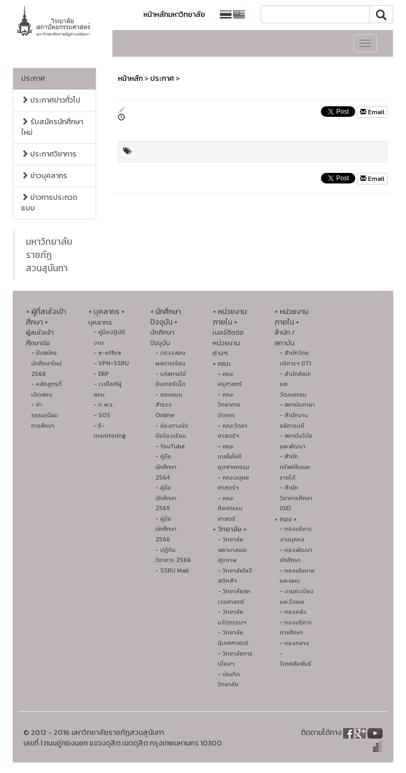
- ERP (101, 374)
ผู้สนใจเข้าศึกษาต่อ (40, 337)
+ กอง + (285, 519)
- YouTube (170, 446)
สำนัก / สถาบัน (284, 337)
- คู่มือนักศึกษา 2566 (166, 529)
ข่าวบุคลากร (44, 175)
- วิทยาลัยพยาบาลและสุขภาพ (232, 549)
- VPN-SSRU (111, 363)
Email (372, 112)
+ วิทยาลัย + (230, 529)
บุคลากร (100, 322)
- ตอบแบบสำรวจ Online (168, 404)
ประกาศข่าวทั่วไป (50, 100)
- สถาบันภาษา (297, 404)
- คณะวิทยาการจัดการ (229, 404)
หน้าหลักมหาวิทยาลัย (174, 14)
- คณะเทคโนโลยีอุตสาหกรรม (234, 456)
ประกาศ (33, 78)
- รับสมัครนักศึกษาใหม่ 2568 (46, 363)
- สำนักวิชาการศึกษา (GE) (296, 497)
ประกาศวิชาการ (49, 154)
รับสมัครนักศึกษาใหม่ (52, 127)
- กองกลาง (294, 643)
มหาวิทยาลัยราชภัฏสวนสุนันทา (49, 255)
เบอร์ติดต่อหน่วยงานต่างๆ (228, 342)
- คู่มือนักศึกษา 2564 (166, 466)
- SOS (102, 415)
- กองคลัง (293, 612)
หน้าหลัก (130, 78)
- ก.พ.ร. (104, 404)
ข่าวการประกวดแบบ (49, 203)
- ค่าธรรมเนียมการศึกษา (44, 414)
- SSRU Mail (172, 570)
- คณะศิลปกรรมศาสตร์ (230, 508)
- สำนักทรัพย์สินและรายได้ (295, 466)
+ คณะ (221, 363)
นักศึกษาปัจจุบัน (162, 337)
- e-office (108, 352)
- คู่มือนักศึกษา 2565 (166, 497)
